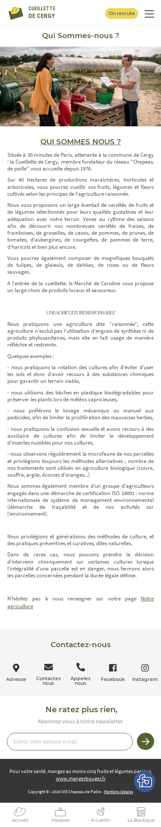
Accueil (20, 820)
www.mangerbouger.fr (81, 778)
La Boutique (141, 820)
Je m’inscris (145, 741)
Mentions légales (118, 791)
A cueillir (100, 820)
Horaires (61, 820)
